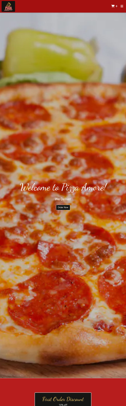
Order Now (63, 207)
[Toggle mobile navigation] (122, 6)
